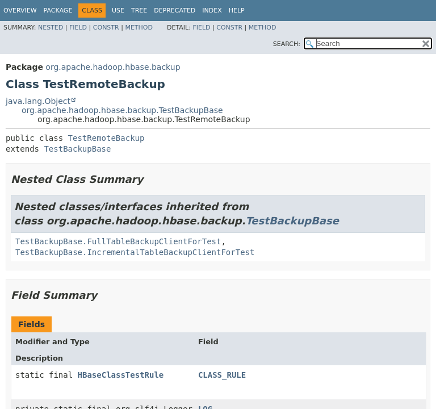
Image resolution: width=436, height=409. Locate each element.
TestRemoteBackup (106, 138)
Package (58, 10)
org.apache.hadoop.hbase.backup (112, 67)
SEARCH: (286, 44)
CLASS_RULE (222, 374)
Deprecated (174, 10)
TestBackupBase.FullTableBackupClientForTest (118, 241)
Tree (139, 10)
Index (211, 10)
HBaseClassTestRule (121, 374)
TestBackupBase (77, 148)
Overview (20, 10)
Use (118, 10)
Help (237, 10)
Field (78, 27)
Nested (50, 27)
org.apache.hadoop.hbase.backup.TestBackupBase (122, 110)
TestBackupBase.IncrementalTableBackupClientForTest (134, 252)
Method (139, 27)
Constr (106, 27)
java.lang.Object (38, 101)
